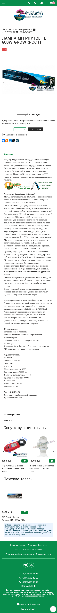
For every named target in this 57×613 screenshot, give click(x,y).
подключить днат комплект (37, 269)
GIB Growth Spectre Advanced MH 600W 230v (13, 519)
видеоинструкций (11, 266)
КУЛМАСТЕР (41, 309)
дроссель (46, 246)
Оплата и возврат (18, 545)
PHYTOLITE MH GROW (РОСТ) (19, 32)
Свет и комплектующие (19, 29)
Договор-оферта (43, 554)
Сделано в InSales (28, 609)
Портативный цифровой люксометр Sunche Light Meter (13, 468)
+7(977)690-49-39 (30, 578)
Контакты (42, 545)
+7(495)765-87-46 (30, 573)
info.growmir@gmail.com (29, 604)
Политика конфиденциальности (20, 554)
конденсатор (13, 249)
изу (5, 249)
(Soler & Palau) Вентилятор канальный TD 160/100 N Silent (42, 468)
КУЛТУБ (27, 309)
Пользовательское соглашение (28, 549)
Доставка (32, 545)
